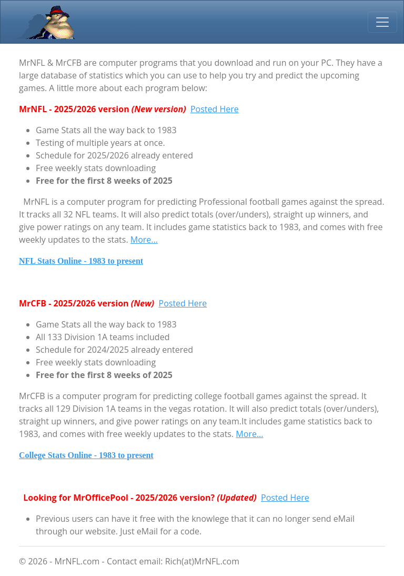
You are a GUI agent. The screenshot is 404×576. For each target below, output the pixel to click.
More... (144, 239)
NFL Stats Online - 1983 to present (81, 260)
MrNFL (45, 22)
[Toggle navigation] (382, 22)
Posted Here (214, 109)
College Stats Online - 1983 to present (86, 455)
